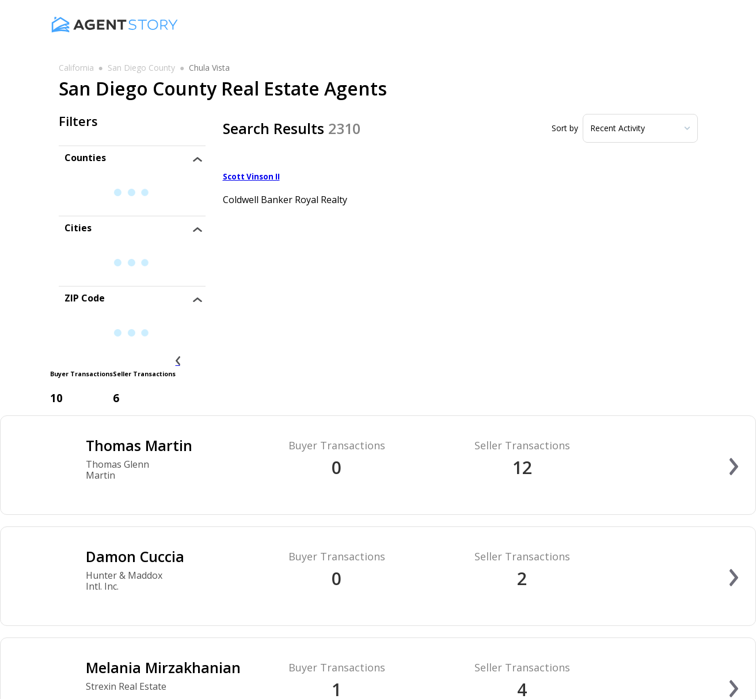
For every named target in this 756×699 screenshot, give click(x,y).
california (76, 67)
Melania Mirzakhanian (163, 667)
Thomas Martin (139, 445)
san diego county (141, 67)
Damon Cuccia (135, 556)
